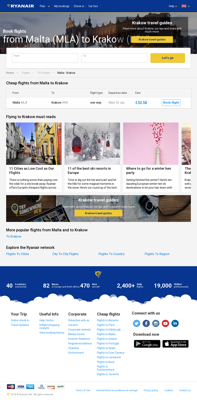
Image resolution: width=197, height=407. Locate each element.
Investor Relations (79, 338)
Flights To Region (157, 254)
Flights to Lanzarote (109, 357)
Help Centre (46, 320)
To (84, 56)
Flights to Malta (106, 334)
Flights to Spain (106, 348)
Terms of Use (83, 390)
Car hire (93, 6)
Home (10, 72)
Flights (26, 72)
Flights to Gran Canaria (110, 352)
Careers (73, 324)
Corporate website (79, 329)
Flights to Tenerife (108, 374)
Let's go (168, 58)
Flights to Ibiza (105, 361)
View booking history (51, 332)
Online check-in (20, 320)
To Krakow (13, 236)
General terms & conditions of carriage (117, 390)
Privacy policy (151, 390)
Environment (76, 352)
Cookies (168, 390)
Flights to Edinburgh (109, 329)
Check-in (79, 6)
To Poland (43, 72)
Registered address (80, 343)
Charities (73, 348)
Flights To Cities (17, 254)
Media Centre (76, 334)
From (16, 56)
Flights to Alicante (108, 320)
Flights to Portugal (108, 343)
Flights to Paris (106, 324)
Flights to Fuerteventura (105, 368)
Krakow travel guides (152, 39)
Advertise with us (78, 320)
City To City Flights (65, 254)
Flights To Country (111, 254)
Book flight (171, 102)
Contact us (185, 390)
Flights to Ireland (107, 338)
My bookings (61, 6)
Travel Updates (20, 324)
